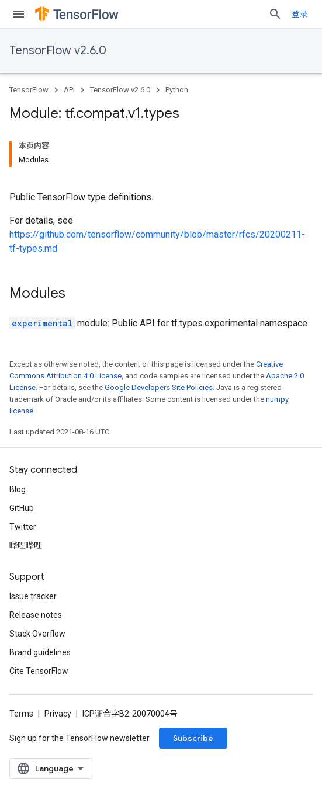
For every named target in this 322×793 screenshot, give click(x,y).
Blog (17, 489)
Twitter (22, 526)
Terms (21, 713)
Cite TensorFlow (38, 671)
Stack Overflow (37, 633)
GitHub (21, 508)
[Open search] (275, 14)
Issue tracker (33, 596)
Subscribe (193, 738)
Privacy (57, 713)
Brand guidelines (40, 652)
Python (176, 89)
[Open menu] (18, 14)
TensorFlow (29, 89)
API (69, 89)
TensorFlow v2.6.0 (57, 50)
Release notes (35, 615)
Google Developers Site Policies (159, 387)
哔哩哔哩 (25, 545)
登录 (300, 14)
